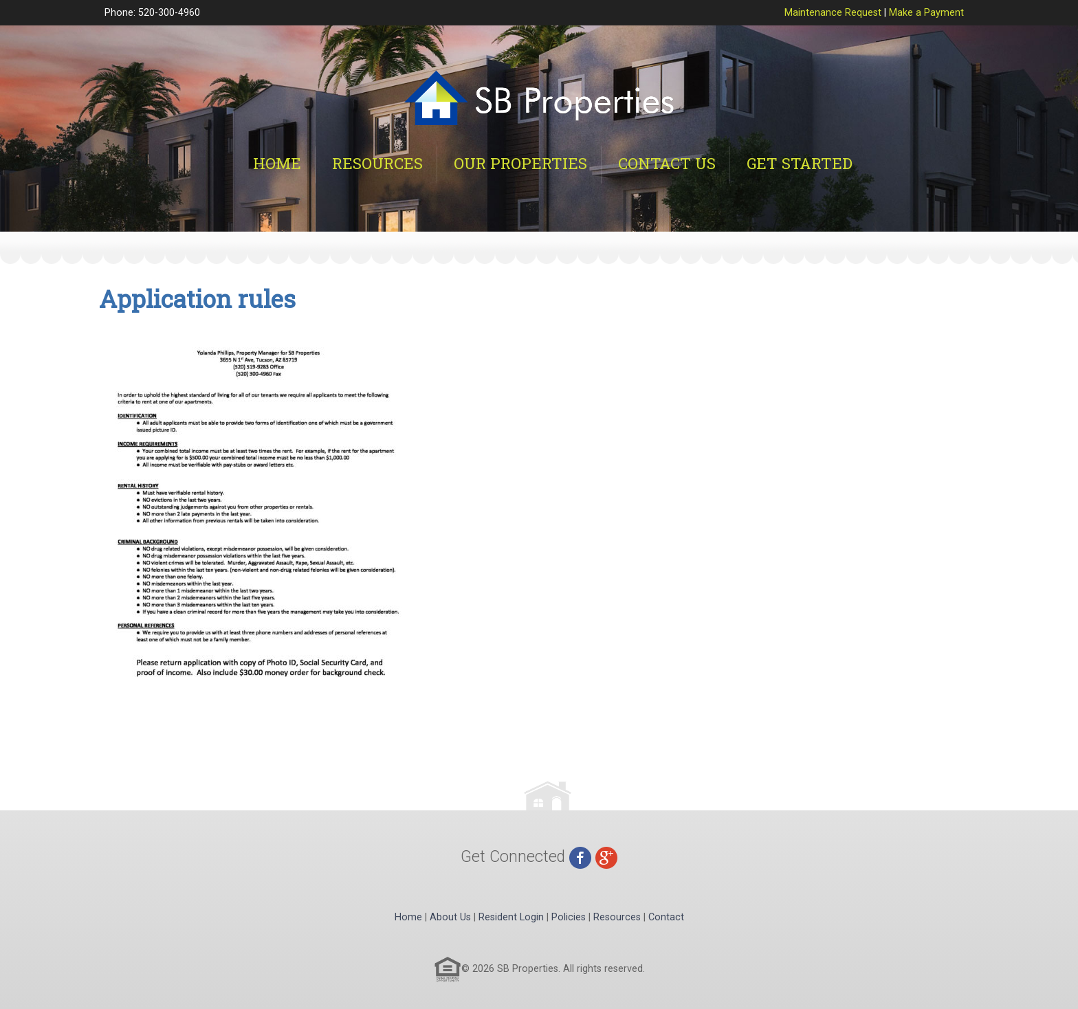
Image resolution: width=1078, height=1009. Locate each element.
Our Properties (520, 163)
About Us (450, 917)
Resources (377, 163)
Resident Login (511, 917)
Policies (568, 917)
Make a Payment (926, 13)
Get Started (799, 163)
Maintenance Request (832, 13)
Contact (666, 917)
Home (277, 163)
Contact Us (667, 163)
